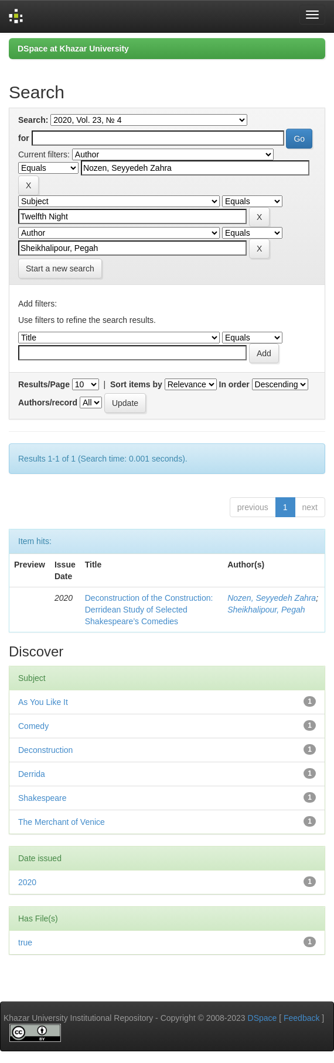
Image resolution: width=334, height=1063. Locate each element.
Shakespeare (42, 798)
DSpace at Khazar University (73, 48)
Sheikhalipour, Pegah (266, 609)
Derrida (31, 774)
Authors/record (47, 402)
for (23, 138)
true (25, 942)
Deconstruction (45, 750)
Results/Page (44, 384)
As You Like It (43, 702)
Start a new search (60, 268)
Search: (33, 120)
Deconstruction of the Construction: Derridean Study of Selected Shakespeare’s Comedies (149, 609)
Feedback (301, 1018)
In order (234, 384)
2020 (27, 882)
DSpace (262, 1018)
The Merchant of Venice (61, 822)
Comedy (33, 726)
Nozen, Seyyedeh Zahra (271, 598)
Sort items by (136, 384)
